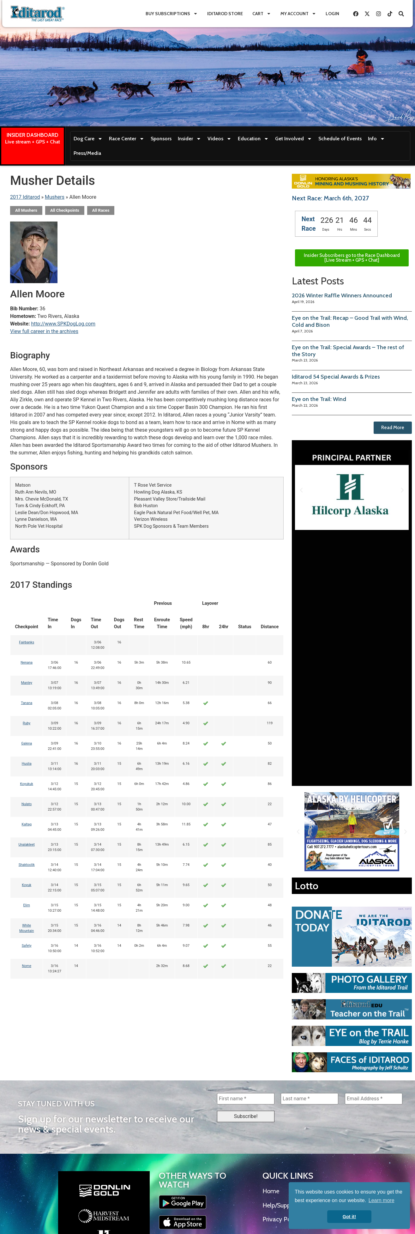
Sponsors (161, 139)
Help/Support (280, 1205)
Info (376, 138)
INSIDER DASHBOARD (32, 135)
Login (332, 13)
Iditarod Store (225, 13)
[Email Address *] (373, 1098)
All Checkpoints (64, 210)
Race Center (126, 138)
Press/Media (87, 153)
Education (253, 138)
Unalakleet (27, 844)
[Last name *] (309, 1098)
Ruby (26, 723)
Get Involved (293, 138)
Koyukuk (26, 784)
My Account (298, 13)
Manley (26, 683)
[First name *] (245, 1098)
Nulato (26, 804)
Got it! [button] (349, 1216)
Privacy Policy (281, 1219)
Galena (26, 743)
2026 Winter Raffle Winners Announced (342, 295)
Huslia (27, 764)
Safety (27, 946)
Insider (189, 138)
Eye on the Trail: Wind (319, 399)
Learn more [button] (381, 1200)
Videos (220, 138)
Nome (26, 966)
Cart (261, 13)
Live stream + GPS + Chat (32, 142)
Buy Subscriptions (172, 13)
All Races (101, 210)
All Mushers (26, 210)
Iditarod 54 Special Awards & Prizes (336, 376)
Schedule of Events (340, 139)
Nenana (27, 662)
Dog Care (88, 138)
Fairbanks (26, 642)
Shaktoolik (27, 865)
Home (270, 1191)
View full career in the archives (44, 331)
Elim (26, 905)
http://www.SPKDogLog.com (63, 324)
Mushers (54, 197)
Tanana (26, 703)
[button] (301, 490)
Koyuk (26, 885)
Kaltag (27, 824)
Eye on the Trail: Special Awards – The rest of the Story (348, 351)
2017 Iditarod (25, 197)
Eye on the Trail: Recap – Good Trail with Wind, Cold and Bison (350, 321)
